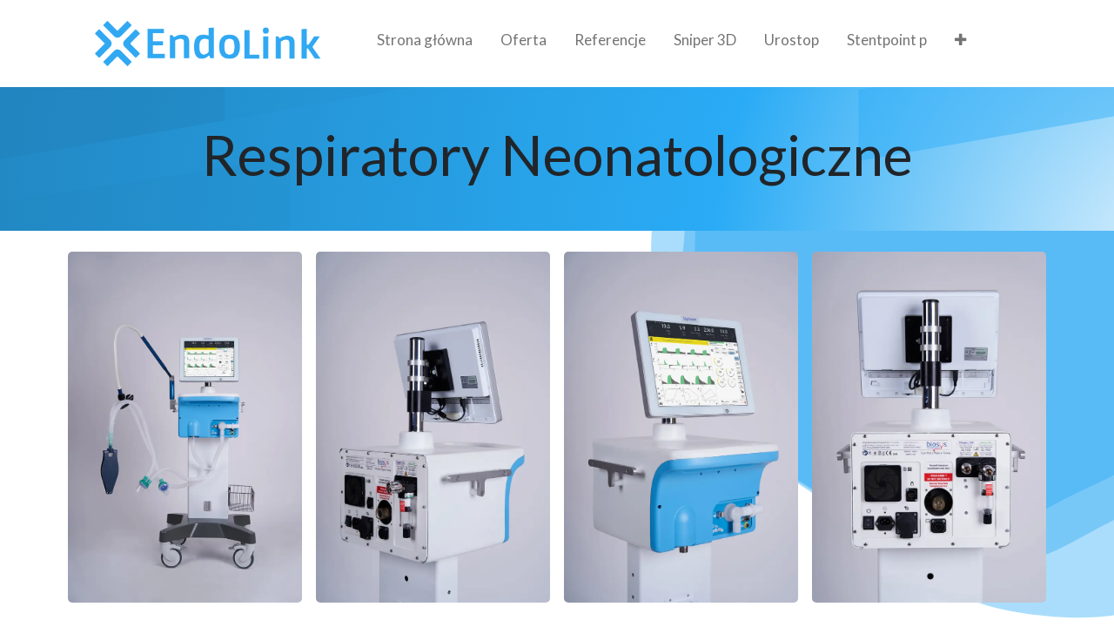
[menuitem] (425, 43)
